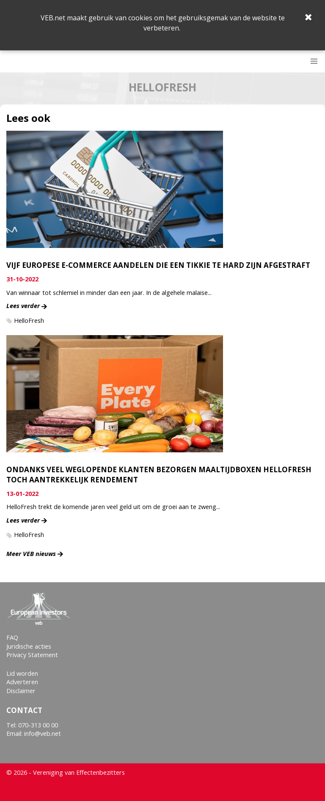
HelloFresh (29, 321)
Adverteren (22, 682)
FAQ (12, 637)
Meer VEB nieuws (31, 554)
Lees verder (23, 306)
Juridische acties (28, 646)
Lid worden (22, 673)
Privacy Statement (32, 655)
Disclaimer (21, 691)
